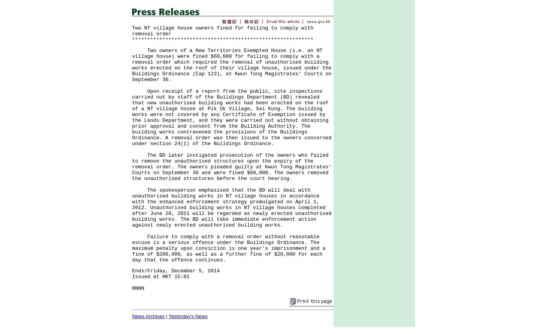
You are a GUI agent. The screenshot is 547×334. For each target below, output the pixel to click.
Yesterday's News (188, 316)
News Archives (148, 316)
